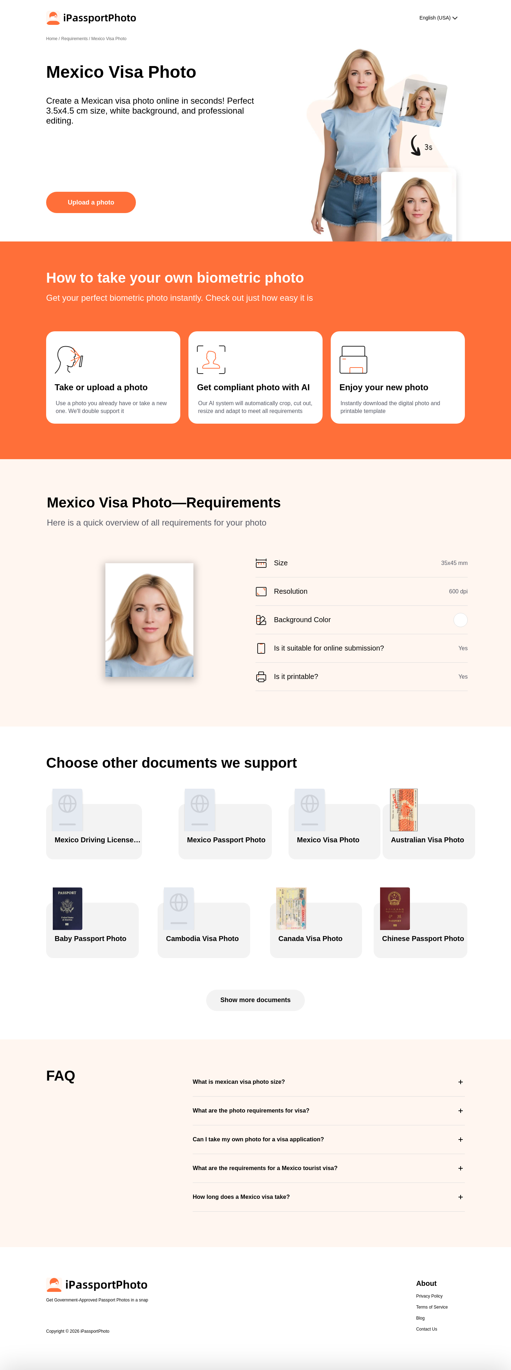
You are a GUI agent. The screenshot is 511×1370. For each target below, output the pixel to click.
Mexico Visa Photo (108, 38)
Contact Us (426, 1303)
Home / (53, 38)
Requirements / (76, 38)
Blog (420, 1292)
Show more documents (255, 974)
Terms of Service (432, 1281)
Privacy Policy (429, 1270)
